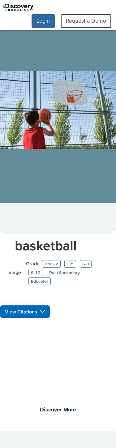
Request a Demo (86, 20)
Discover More (58, 410)
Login (43, 20)
